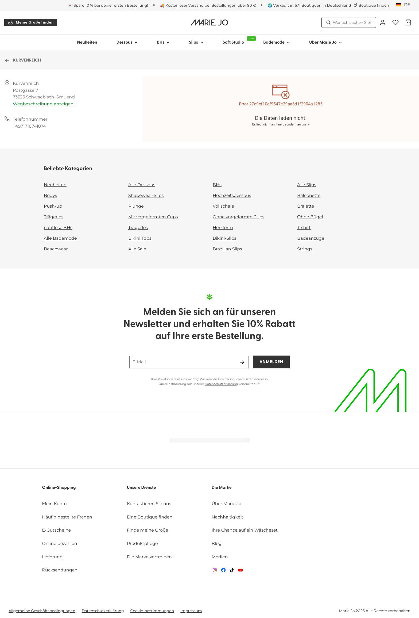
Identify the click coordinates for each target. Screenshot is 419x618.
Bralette (305, 206)
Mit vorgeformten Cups (153, 217)
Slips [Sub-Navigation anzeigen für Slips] (196, 42)
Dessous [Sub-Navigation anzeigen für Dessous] (127, 42)
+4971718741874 (29, 126)
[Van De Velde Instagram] (215, 571)
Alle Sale (137, 249)
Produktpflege (142, 543)
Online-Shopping (59, 488)
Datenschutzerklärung (221, 384)
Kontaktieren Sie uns (149, 503)
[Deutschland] (405, 5)
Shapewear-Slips (146, 195)
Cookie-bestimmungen (152, 610)
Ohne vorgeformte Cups (238, 217)
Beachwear (56, 249)
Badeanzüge (310, 238)
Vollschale (223, 206)
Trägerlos (53, 217)
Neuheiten (87, 42)
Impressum (191, 610)
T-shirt (304, 227)
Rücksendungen (59, 570)
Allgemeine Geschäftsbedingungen (42, 610)
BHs (217, 185)
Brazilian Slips (227, 249)
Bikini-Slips (224, 238)
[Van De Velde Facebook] (223, 571)
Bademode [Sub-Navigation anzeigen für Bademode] (276, 42)
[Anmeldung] (382, 22)
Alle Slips (306, 185)
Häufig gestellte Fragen (67, 517)
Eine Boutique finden (150, 517)
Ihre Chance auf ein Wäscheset (245, 530)
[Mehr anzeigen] (258, 384)
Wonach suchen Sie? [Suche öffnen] (349, 22)
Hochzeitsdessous (232, 195)
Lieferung (52, 557)
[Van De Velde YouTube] (240, 571)
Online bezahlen (59, 543)
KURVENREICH (22, 60)
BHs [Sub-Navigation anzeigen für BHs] (163, 42)
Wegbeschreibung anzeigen (43, 104)
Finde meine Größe (147, 530)
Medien (220, 557)
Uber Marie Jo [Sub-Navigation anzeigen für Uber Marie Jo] (325, 42)
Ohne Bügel (310, 217)
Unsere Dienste (141, 488)
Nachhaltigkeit (227, 517)
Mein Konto (54, 503)
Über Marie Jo (226, 503)
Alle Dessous (141, 185)
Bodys (50, 195)
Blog (217, 543)
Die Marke (222, 488)
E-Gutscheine (56, 530)
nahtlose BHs (58, 227)
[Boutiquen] (371, 5)
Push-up (53, 206)
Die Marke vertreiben (149, 557)
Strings (304, 249)
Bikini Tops (140, 238)
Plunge (136, 206)
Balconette (308, 195)
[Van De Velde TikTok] (232, 571)
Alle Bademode (60, 238)
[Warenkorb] (408, 22)
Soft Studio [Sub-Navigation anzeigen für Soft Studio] (238, 40)
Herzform (223, 227)
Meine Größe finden (31, 22)
